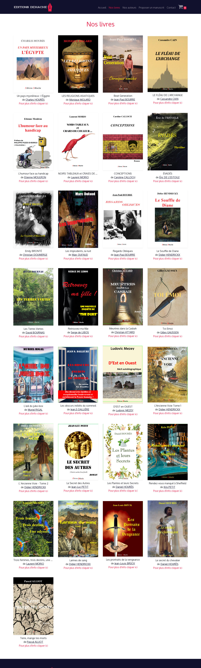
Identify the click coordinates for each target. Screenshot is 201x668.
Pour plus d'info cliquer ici (33, 103)
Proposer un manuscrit (151, 7)
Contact (171, 7)
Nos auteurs (129, 7)
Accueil (102, 7)
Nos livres (114, 7)
